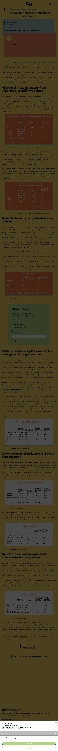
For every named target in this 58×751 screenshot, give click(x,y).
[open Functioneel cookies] (55, 733)
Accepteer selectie (29, 748)
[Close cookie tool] (56, 723)
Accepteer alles (29, 744)
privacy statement (19, 728)
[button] (29, 733)
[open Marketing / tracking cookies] (55, 738)
